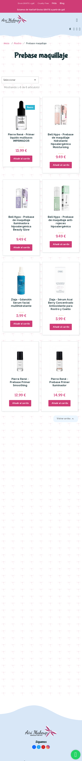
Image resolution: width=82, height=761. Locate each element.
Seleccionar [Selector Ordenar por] (20, 80)
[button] (70, 29)
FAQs (54, 3)
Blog (62, 3)
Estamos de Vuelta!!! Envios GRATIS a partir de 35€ (41, 10)
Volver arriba (66, 419)
